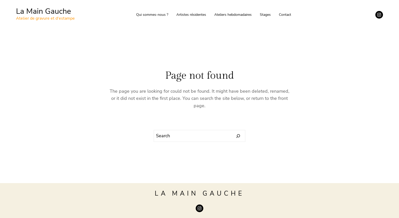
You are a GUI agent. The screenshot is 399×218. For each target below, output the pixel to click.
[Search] (238, 136)
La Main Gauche (43, 11)
